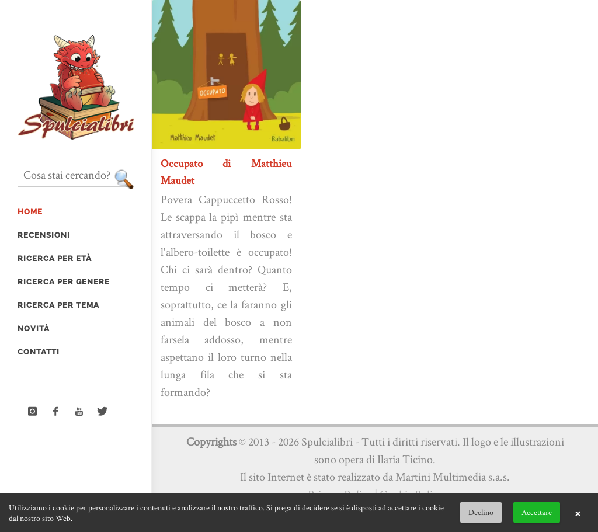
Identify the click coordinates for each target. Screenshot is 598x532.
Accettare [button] (536, 512)
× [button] (577, 513)
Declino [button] (480, 512)
